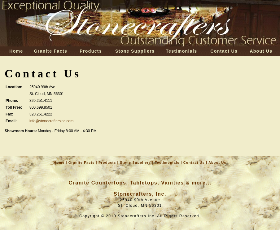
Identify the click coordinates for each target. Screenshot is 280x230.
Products (91, 51)
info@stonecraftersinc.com (51, 121)
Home (16, 51)
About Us (261, 51)
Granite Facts (51, 51)
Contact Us (224, 51)
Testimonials (181, 51)
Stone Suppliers (135, 51)
